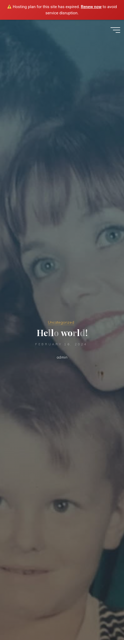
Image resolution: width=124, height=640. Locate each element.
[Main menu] (115, 30)
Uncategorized (61, 322)
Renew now (91, 6)
